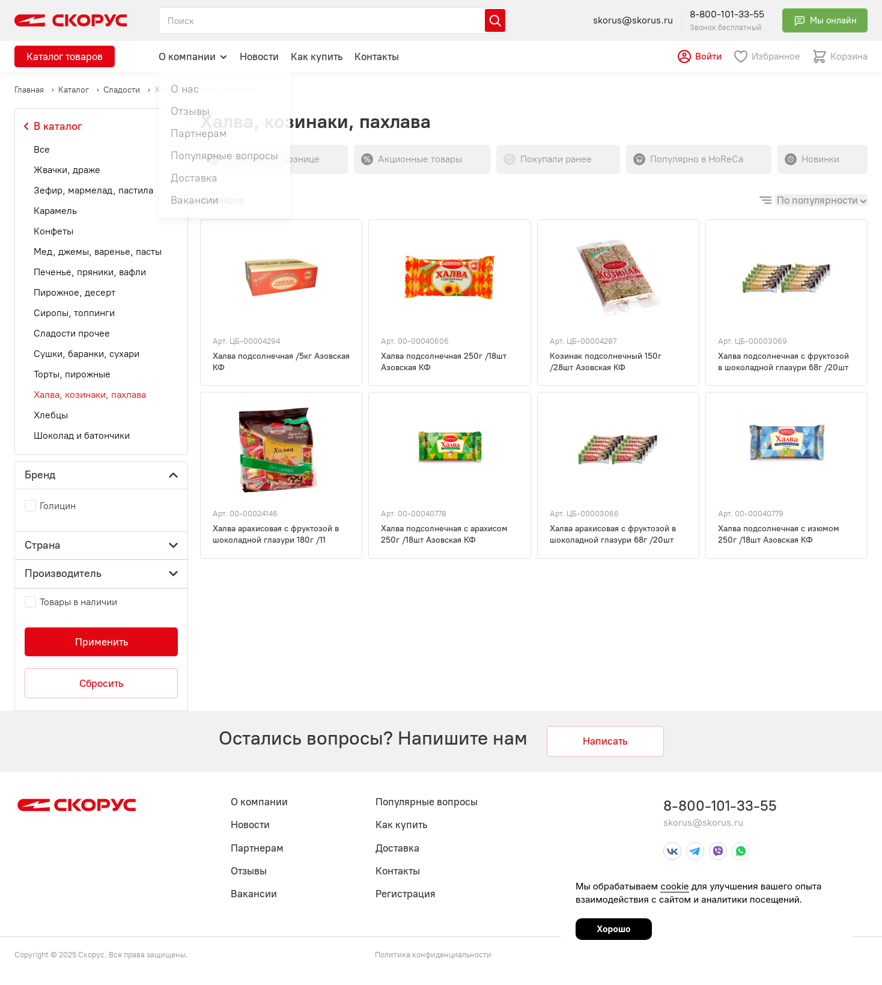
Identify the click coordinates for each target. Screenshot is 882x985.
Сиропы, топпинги (74, 313)
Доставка (397, 848)
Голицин (58, 505)
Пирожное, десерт (74, 292)
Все (42, 149)
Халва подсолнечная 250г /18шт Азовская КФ (443, 362)
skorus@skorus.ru (633, 20)
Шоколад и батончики (82, 435)
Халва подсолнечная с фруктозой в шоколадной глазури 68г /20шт (783, 362)
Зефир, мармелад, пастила (93, 190)
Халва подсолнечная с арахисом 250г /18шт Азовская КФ (444, 534)
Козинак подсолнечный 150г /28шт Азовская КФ (606, 362)
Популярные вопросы (427, 802)
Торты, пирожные (72, 374)
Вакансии (254, 894)
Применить (101, 642)
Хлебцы (51, 415)
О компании (193, 56)
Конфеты (53, 231)
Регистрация (406, 894)
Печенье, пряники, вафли (90, 272)
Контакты (376, 56)
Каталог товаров (64, 56)
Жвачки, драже (67, 169)
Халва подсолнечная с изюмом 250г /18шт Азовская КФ (778, 534)
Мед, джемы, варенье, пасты (98, 251)
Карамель (55, 210)
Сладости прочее (72, 333)
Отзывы (249, 871)
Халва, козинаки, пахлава (90, 394)
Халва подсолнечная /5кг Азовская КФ (281, 362)
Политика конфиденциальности (433, 954)
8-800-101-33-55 (727, 14)
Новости (259, 56)
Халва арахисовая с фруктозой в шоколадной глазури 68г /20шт (613, 534)
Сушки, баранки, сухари (86, 353)
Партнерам (257, 848)
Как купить (316, 56)
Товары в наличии (78, 602)
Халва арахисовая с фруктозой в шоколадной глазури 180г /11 (276, 534)
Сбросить (101, 683)
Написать (605, 741)
